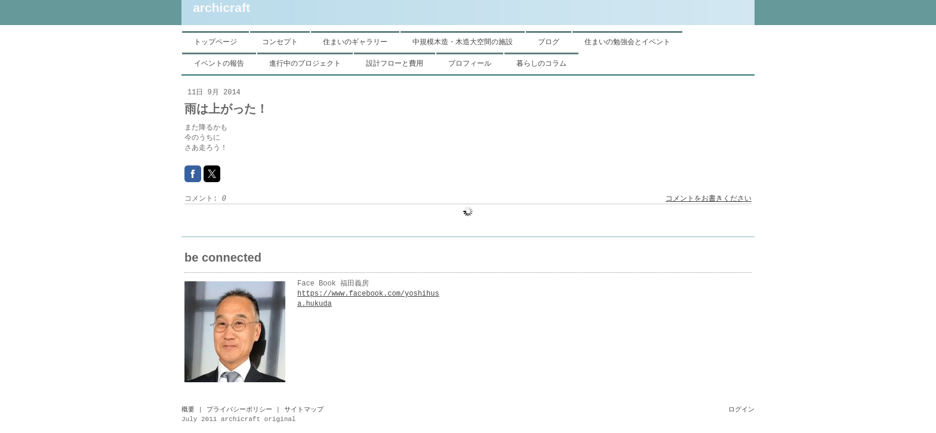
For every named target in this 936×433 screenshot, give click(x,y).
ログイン (741, 409)
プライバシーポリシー (239, 409)
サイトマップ (304, 409)
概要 (188, 409)
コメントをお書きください (709, 199)
